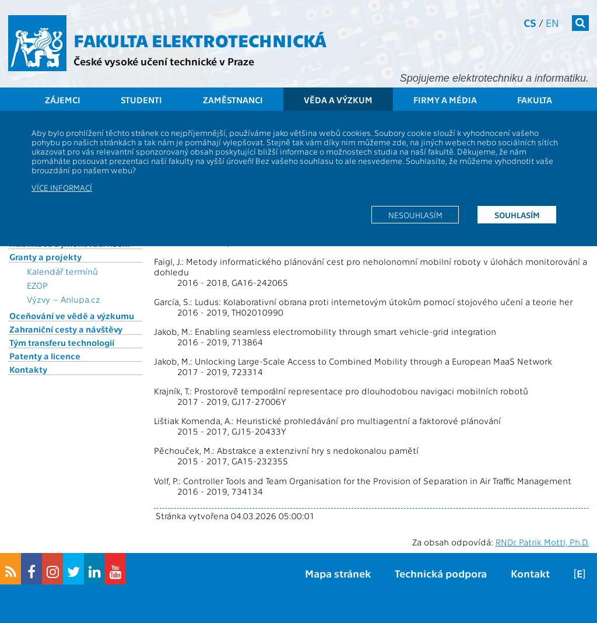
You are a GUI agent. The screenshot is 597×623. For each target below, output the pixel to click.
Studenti (141, 99)
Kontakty (28, 369)
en (552, 22)
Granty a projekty (45, 256)
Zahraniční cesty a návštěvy (65, 329)
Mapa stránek (338, 573)
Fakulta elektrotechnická (199, 39)
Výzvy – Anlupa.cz (63, 299)
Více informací (61, 187)
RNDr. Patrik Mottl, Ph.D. (542, 542)
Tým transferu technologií (61, 342)
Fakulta (534, 99)
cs (530, 22)
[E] (579, 573)
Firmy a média (445, 99)
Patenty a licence (44, 356)
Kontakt (530, 573)
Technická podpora (441, 573)
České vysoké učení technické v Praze (163, 61)
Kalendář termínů (62, 271)
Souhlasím (517, 214)
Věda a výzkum (338, 99)
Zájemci (62, 99)
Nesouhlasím (415, 214)
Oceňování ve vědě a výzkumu (71, 315)
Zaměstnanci (233, 99)
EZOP (37, 285)
